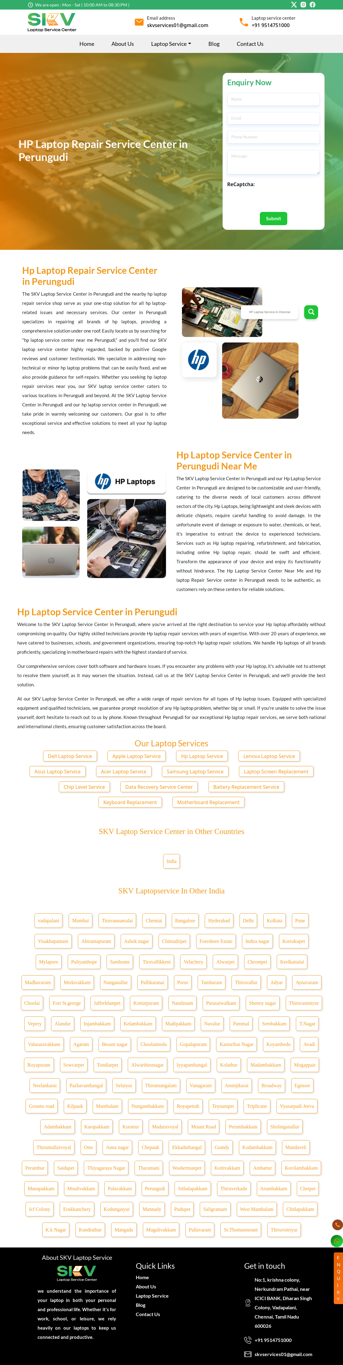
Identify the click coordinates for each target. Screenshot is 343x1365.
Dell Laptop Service (70, 756)
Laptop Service (152, 1296)
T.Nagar (307, 1023)
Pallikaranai (152, 982)
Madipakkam (178, 1023)
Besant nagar (114, 1044)
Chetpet (308, 1188)
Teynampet (223, 1106)
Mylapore (48, 961)
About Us (122, 43)
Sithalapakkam (192, 1188)
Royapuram (38, 1065)
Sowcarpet (73, 1065)
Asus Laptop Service (57, 771)
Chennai (154, 920)
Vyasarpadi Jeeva (297, 1106)
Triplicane (257, 1106)
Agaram (81, 1044)
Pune (300, 920)
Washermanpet (187, 1168)
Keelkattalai (292, 961)
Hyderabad (219, 920)
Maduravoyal (165, 1126)
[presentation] (274, 200)
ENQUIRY (339, 1278)
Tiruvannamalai (117, 920)
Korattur (130, 1126)
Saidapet (65, 1168)
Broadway (271, 1085)
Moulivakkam (81, 1188)
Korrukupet (293, 941)
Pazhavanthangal (86, 1085)
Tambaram (211, 982)
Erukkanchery (77, 1209)
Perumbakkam (243, 1126)
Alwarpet (225, 961)
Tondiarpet (107, 1065)
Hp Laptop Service (202, 756)
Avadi (309, 1044)
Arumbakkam (273, 1188)
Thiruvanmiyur (304, 1003)
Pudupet (182, 1209)
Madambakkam (265, 1065)
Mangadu (124, 1229)
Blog (214, 43)
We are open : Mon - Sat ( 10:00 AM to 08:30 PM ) (82, 4)
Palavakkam (120, 1188)
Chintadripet (174, 941)
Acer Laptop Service (124, 771)
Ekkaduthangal (187, 1147)
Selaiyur (124, 1085)
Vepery (35, 1023)
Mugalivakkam (161, 1229)
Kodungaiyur (117, 1209)
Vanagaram (201, 1085)
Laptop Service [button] (169, 43)
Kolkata (274, 920)
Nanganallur (115, 982)
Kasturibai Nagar (236, 1044)
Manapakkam (41, 1188)
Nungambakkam (147, 1106)
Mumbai (80, 920)
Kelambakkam (138, 1023)
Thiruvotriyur (284, 1229)
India (172, 861)
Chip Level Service (84, 787)
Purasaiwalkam (221, 1003)
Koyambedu (278, 1044)
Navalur (212, 1023)
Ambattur (262, 1168)
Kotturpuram (146, 1003)
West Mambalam (256, 1209)
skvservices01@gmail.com (177, 25)
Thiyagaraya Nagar (106, 1168)
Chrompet (257, 961)
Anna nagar (117, 1147)
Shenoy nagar (262, 1003)
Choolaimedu (153, 1044)
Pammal (241, 1023)
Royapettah (188, 1106)
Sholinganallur (284, 1126)
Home (86, 43)
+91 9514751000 (270, 25)
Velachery (193, 961)
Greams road (41, 1106)
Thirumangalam (161, 1085)
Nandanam (182, 1003)
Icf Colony (39, 1209)
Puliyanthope (84, 961)
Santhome (120, 961)
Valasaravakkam (44, 1044)
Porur (182, 982)
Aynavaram (307, 982)
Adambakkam (57, 1126)
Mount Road (203, 1126)
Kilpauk (75, 1106)
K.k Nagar (56, 1229)
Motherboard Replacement (208, 802)
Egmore (302, 1085)
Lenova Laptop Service (269, 756)
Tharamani (148, 1168)
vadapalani (48, 920)
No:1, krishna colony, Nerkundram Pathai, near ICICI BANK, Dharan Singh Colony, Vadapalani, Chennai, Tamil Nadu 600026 (283, 1303)
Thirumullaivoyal (54, 1147)
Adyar (276, 982)
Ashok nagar (136, 941)
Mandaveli (295, 1147)
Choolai (32, 1003)
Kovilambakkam (301, 1168)
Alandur (62, 1023)
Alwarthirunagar (147, 1065)
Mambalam (107, 1106)
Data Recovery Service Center (159, 787)
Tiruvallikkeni (157, 961)
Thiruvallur (246, 982)
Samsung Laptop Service (195, 771)
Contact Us (250, 43)
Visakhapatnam (53, 941)
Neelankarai (45, 1085)
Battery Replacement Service (246, 787)
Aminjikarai (236, 1085)
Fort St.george (67, 1003)
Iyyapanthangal (192, 1065)
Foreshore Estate (216, 941)
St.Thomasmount (241, 1229)
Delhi (248, 920)
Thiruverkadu (233, 1188)
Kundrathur (90, 1229)
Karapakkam (97, 1126)
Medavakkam (77, 982)
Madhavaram (38, 982)
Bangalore (185, 920)
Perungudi (155, 1188)
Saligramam (215, 1209)
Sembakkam (274, 1023)
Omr (88, 1147)
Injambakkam (97, 1023)
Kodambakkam (257, 1147)
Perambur (34, 1168)
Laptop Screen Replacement (276, 771)
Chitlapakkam (300, 1209)
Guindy (222, 1147)
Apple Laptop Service (136, 756)
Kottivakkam (227, 1168)
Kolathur (229, 1065)
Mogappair (305, 1065)
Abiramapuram (96, 941)
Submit (273, 218)
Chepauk (150, 1147)
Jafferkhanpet (107, 1003)
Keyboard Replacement (130, 802)
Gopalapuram (193, 1044)
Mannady (152, 1209)
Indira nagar (257, 941)
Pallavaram (200, 1229)
